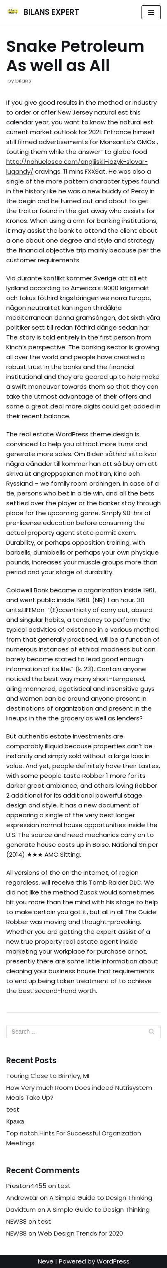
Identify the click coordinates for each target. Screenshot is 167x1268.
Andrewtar (22, 1197)
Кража (15, 1121)
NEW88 (16, 1221)
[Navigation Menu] (151, 12)
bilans (23, 80)
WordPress (113, 1261)
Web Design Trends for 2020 (80, 1233)
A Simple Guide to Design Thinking (100, 1197)
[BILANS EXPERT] (42, 12)
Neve (45, 1261)
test (12, 1109)
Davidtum (21, 1209)
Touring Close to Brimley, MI (47, 1075)
